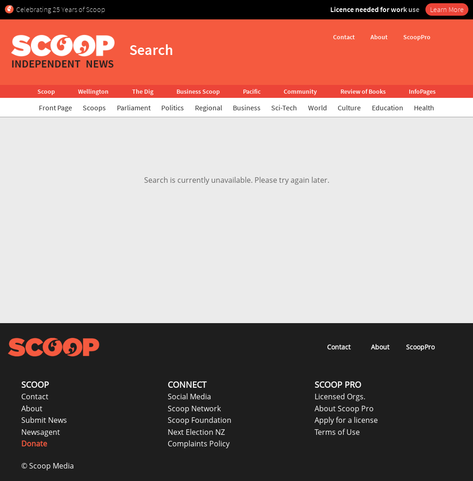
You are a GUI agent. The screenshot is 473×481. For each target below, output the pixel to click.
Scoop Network (194, 408)
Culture (349, 107)
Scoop (46, 91)
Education (387, 107)
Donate (34, 443)
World (317, 107)
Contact (35, 396)
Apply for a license (346, 420)
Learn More (447, 9)
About (31, 408)
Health (424, 107)
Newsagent (40, 432)
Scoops (94, 107)
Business (247, 107)
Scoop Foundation (199, 420)
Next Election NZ (196, 432)
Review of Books (363, 91)
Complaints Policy (199, 443)
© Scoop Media (47, 465)
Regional (208, 107)
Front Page (55, 107)
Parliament (134, 107)
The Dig (142, 91)
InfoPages (422, 91)
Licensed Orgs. (340, 396)
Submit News (44, 420)
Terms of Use (337, 432)
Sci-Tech (284, 107)
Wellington (93, 91)
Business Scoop (198, 91)
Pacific (252, 91)
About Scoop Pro (344, 408)
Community (300, 91)
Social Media (189, 396)
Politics (172, 107)
